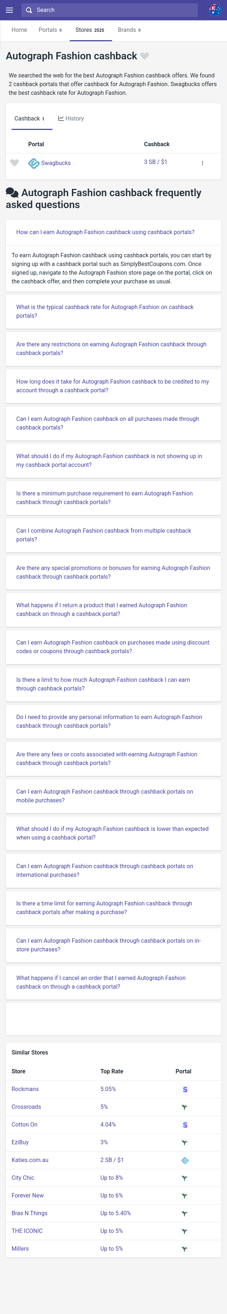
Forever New (28, 1195)
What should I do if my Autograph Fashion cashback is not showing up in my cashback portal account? (109, 460)
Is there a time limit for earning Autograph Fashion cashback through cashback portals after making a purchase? (104, 908)
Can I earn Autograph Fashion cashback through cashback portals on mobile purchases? (104, 796)
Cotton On (25, 1124)
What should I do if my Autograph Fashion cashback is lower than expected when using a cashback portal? (112, 833)
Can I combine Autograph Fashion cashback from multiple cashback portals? (103, 535)
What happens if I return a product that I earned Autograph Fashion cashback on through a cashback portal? (101, 609)
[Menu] (9, 10)
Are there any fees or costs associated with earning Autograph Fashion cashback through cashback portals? (106, 758)
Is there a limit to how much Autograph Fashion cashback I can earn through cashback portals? (103, 684)
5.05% (108, 1089)
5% (104, 1106)
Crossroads (26, 1106)
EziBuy (20, 1142)
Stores (91, 30)
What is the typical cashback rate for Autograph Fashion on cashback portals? (104, 311)
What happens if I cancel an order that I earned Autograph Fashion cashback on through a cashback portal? (100, 982)
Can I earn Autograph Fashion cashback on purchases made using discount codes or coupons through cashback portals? (112, 647)
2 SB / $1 (112, 1160)
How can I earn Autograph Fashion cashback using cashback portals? (105, 232)
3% (104, 1142)
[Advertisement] (113, 1019)
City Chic (23, 1177)
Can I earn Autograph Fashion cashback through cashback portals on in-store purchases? (108, 945)
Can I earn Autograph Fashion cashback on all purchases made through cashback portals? (107, 423)
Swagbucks (56, 163)
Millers (20, 1248)
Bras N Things (29, 1213)
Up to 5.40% (115, 1213)
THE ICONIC (27, 1231)
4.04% (108, 1124)
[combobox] (109, 10)
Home (19, 29)
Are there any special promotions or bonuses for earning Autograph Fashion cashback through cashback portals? (113, 572)
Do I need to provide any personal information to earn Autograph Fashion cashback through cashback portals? (109, 721)
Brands (130, 30)
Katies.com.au (30, 1160)
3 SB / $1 (156, 162)
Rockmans (25, 1089)
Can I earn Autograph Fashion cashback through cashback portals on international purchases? (104, 870)
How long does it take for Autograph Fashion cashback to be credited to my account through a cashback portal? (112, 386)
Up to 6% (111, 1195)
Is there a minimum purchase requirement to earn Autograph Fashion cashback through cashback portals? (104, 498)
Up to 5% (111, 1231)
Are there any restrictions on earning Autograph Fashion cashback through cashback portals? (111, 348)
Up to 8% (111, 1177)
